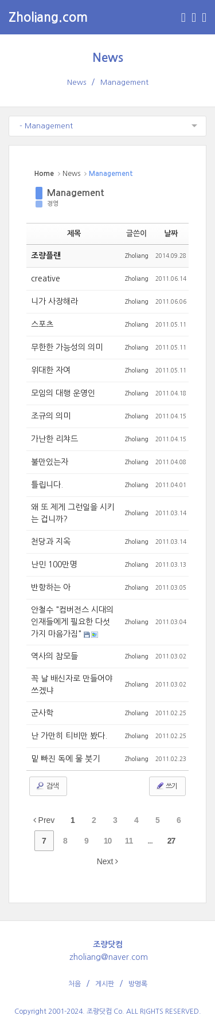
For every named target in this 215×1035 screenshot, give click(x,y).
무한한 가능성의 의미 (67, 347)
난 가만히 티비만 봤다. (69, 736)
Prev (44, 820)
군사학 (42, 713)
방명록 (137, 984)
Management (124, 82)
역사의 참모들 (54, 656)
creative (45, 279)
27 (171, 840)
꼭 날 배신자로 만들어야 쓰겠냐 (71, 685)
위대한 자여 (51, 370)
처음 (74, 984)
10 (108, 840)
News (107, 58)
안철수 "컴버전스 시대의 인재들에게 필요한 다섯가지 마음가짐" (72, 622)
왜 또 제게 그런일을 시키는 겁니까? (73, 513)
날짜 (171, 233)
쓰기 (166, 785)
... (150, 840)
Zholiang (136, 255)
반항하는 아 (51, 587)
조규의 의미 (51, 416)
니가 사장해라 (54, 301)
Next (108, 861)
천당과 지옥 (51, 542)
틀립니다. (47, 485)
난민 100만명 (54, 564)
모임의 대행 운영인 (63, 393)
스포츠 (42, 324)
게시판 (104, 984)
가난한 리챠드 (54, 439)
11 (129, 840)
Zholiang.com (48, 17)
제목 (74, 233)
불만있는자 (49, 462)
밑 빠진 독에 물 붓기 (65, 759)
